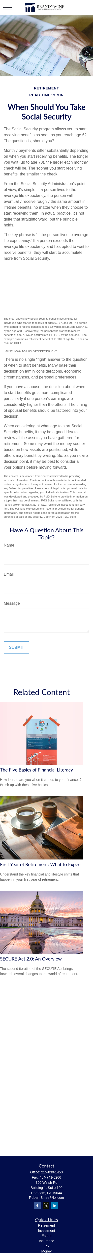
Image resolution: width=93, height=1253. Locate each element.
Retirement (46, 1225)
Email (9, 574)
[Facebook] (37, 1205)
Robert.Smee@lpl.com (46, 1198)
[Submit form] (16, 647)
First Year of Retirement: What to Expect (41, 864)
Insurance (46, 1241)
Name (9, 545)
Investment (46, 1231)
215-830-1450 (52, 1172)
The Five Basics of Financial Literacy (36, 769)
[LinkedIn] (54, 1205)
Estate (47, 1236)
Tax (46, 1246)
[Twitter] (46, 1205)
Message (12, 603)
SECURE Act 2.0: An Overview (31, 958)
